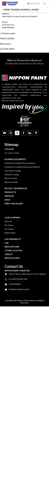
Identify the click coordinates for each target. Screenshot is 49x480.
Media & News (10, 233)
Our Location (33, 3)
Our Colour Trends (12, 153)
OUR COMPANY (12, 217)
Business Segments (15, 159)
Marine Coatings (11, 178)
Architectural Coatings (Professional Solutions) (22, 167)
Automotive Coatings (13, 171)
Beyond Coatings (11, 182)
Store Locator (13, 250)
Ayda (7, 199)
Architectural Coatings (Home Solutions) (20, 163)
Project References (16, 188)
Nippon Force (12, 258)
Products (10, 192)
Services (9, 196)
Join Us (9, 254)
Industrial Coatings (12, 174)
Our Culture (9, 229)
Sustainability (13, 239)
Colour (9, 149)
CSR (6, 243)
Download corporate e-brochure (24, 63)
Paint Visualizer (14, 203)
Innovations (12, 246)
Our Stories (9, 225)
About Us (8, 221)
